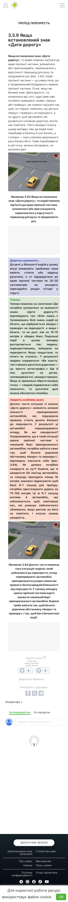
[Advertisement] (34, 789)
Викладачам (43, 861)
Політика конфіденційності (22, 874)
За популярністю (19, 712)
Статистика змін (46, 851)
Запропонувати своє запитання (19, 852)
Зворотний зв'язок (34, 842)
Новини (27, 865)
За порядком (42, 712)
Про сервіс (25, 861)
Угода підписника (46, 872)
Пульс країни (44, 865)
